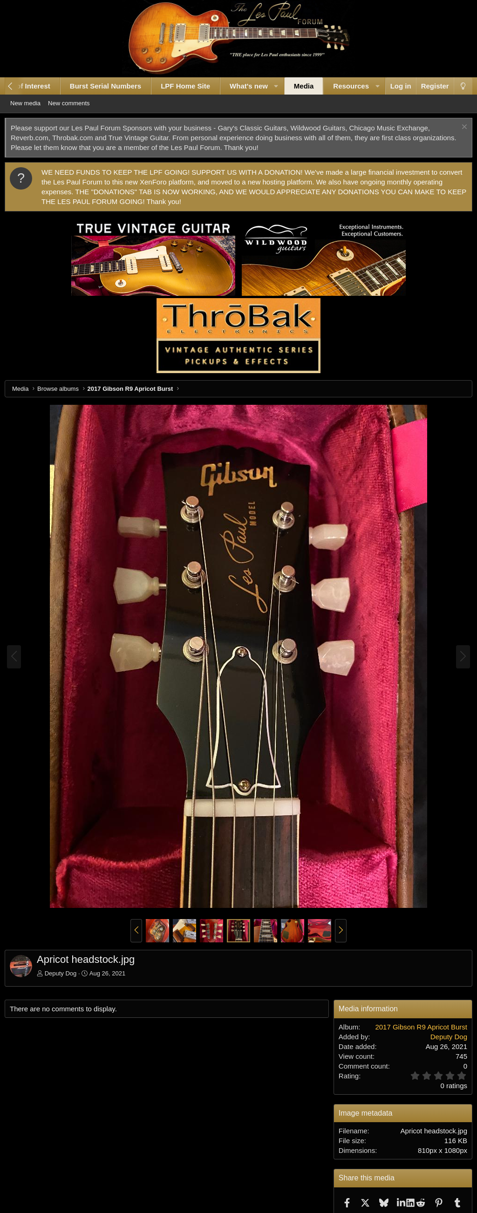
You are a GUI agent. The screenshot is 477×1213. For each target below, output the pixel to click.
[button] (269, 86)
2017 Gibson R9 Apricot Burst (414, 1027)
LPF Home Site (178, 86)
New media (37, 103)
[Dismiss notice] (456, 128)
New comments (81, 103)
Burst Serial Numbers (98, 86)
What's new (241, 86)
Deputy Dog (68, 973)
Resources (344, 86)
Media (296, 86)
